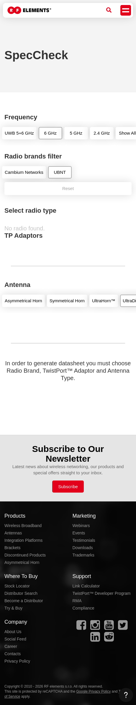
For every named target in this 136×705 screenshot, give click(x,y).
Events (79, 533)
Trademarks (83, 555)
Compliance (83, 608)
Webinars (81, 525)
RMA (77, 600)
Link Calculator (86, 586)
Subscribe (68, 486)
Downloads (83, 547)
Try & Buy (13, 608)
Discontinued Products (25, 555)
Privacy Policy (17, 661)
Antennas (13, 533)
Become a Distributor (23, 600)
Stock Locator (17, 586)
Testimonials (84, 540)
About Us (13, 631)
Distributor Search (20, 593)
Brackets (12, 547)
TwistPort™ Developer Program (102, 593)
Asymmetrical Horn (21, 562)
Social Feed (15, 639)
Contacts (12, 653)
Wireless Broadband (23, 525)
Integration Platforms (23, 540)
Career (10, 646)
